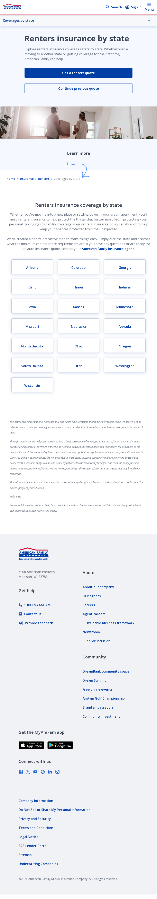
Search (113, 7)
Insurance (26, 179)
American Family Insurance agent (108, 249)
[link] (34, 605)
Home (11, 179)
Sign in (133, 7)
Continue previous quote (78, 88)
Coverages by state (76, 20)
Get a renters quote (78, 73)
